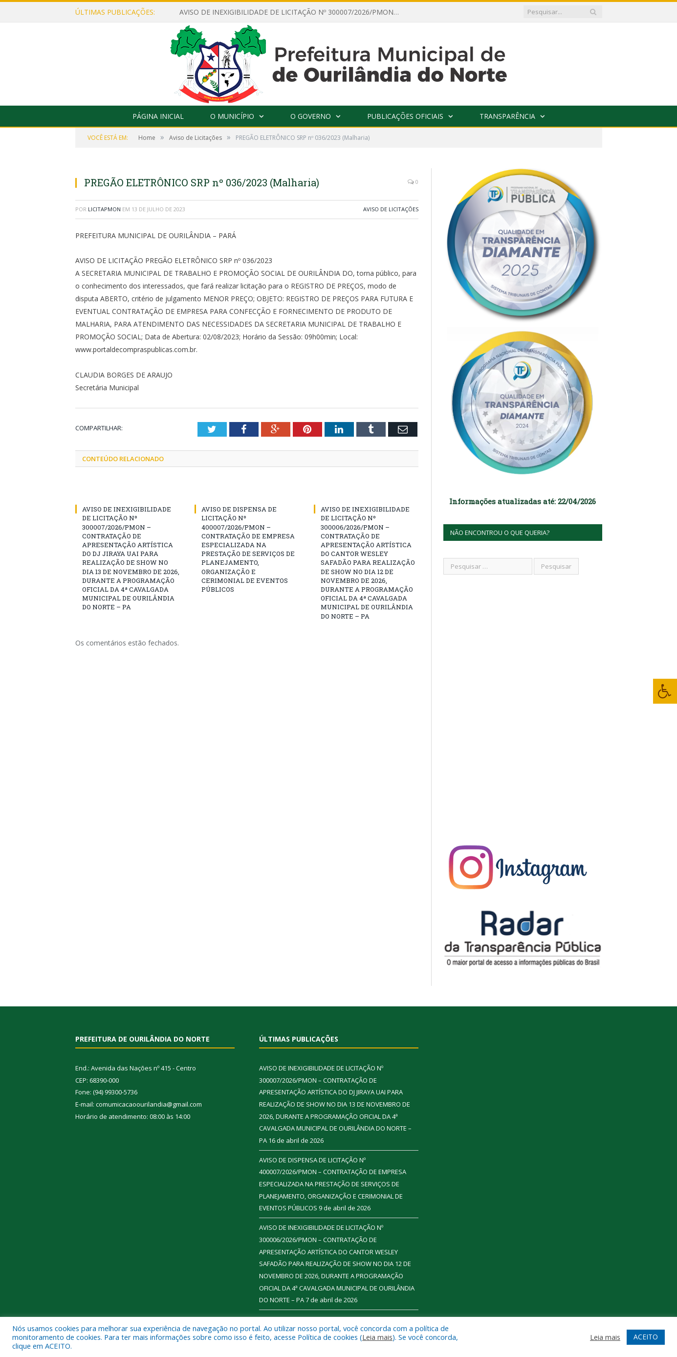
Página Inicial (158, 116)
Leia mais (377, 1337)
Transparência (507, 116)
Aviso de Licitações (390, 209)
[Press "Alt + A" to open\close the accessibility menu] (665, 691)
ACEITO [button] (645, 1336)
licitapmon (104, 209)
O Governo (310, 116)
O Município (232, 116)
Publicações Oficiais (405, 116)
